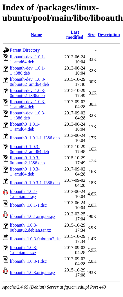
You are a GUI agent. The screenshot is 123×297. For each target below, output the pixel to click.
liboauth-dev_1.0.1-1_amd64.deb (27, 59)
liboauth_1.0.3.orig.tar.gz (32, 272)
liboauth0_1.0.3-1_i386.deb (35, 182)
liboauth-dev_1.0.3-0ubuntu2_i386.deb (27, 93)
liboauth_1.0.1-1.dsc (28, 205)
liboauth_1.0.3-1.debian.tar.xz (23, 250)
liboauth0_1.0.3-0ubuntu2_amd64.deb (29, 149)
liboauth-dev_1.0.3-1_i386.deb (27, 115)
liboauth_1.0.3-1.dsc (28, 261)
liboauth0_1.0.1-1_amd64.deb (25, 127)
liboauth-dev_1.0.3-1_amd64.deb (27, 104)
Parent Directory (25, 50)
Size (91, 34)
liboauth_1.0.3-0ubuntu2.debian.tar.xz (30, 227)
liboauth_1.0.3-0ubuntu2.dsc (36, 238)
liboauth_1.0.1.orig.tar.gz (32, 216)
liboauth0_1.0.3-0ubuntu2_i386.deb (27, 160)
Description (109, 34)
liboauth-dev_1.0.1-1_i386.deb (27, 70)
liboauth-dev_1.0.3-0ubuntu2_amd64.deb (29, 82)
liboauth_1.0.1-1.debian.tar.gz (23, 194)
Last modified (74, 35)
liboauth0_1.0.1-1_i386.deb (35, 137)
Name (36, 34)
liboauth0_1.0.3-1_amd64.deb (25, 171)
